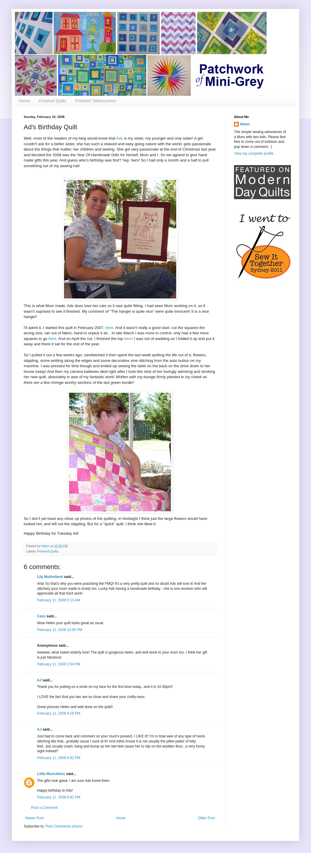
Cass (41, 616)
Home (24, 100)
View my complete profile (253, 153)
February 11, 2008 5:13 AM (58, 600)
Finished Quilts (52, 100)
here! (128, 338)
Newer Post (34, 818)
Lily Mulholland (50, 577)
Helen (245, 124)
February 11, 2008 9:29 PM (58, 713)
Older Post (206, 818)
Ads (119, 138)
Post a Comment (44, 808)
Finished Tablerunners (95, 100)
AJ (39, 680)
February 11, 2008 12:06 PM (59, 630)
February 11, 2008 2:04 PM (58, 664)
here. (109, 327)
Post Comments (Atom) (63, 826)
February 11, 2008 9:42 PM (58, 758)
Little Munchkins (51, 774)
